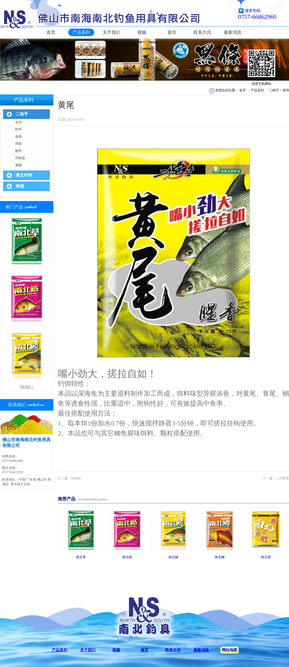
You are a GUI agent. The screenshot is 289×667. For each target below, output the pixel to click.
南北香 (266, 557)
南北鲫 (220, 557)
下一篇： (276, 478)
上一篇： (69, 478)
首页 (51, 32)
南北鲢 (127, 557)
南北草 (81, 557)
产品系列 (257, 90)
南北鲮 (173, 557)
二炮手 (274, 90)
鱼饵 (285, 90)
